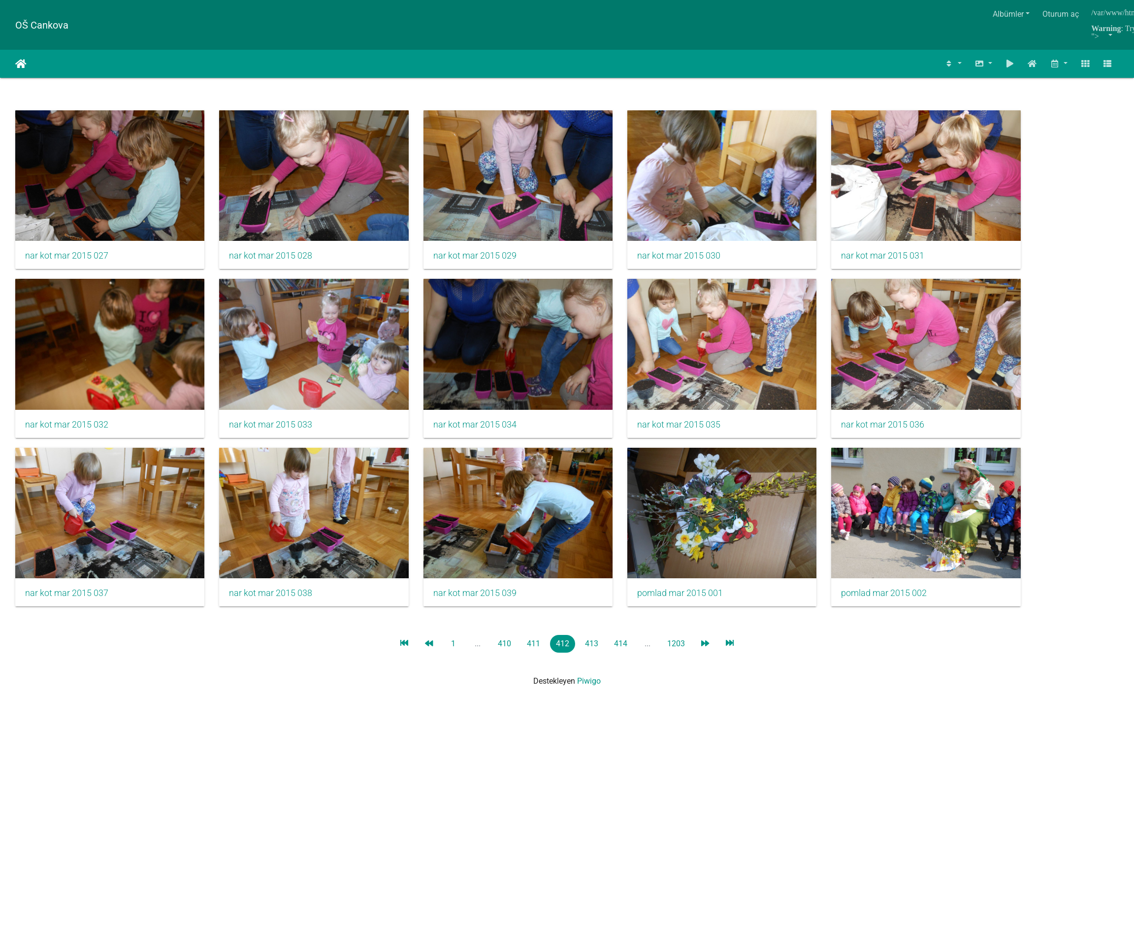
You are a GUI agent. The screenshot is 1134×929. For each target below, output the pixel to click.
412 (562, 613)
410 (504, 613)
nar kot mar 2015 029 (445, 246)
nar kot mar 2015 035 (635, 404)
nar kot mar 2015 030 (635, 246)
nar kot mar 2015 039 (445, 563)
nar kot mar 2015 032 (66, 404)
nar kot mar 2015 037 (66, 563)
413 (591, 613)
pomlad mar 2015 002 (826, 563)
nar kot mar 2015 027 (66, 246)
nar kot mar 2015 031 (824, 246)
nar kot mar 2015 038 (256, 563)
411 (533, 613)
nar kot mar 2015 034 (445, 404)
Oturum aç (1060, 14)
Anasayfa (21, 64)
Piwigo (589, 651)
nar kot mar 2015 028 (256, 246)
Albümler (1008, 14)
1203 (676, 613)
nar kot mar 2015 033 (256, 404)
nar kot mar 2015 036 (824, 404)
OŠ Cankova (41, 25)
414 (620, 613)
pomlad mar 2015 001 (636, 563)
